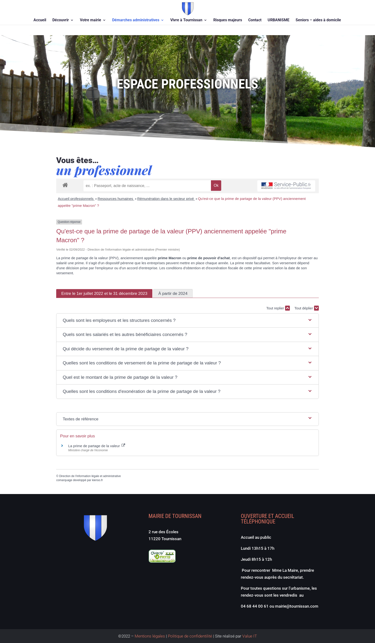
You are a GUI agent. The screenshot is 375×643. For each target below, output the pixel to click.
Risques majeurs (227, 20)
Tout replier (278, 308)
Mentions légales (150, 636)
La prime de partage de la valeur (96, 446)
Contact (254, 20)
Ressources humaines (116, 199)
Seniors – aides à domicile (318, 20)
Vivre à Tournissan (186, 20)
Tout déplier (306, 308)
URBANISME (278, 20)
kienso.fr (97, 480)
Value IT (249, 636)
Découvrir (60, 20)
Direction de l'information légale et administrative (90, 476)
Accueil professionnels (76, 199)
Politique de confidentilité (190, 636)
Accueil (39, 20)
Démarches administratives (135, 20)
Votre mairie (90, 20)
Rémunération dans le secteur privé (166, 199)
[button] (187, 320)
